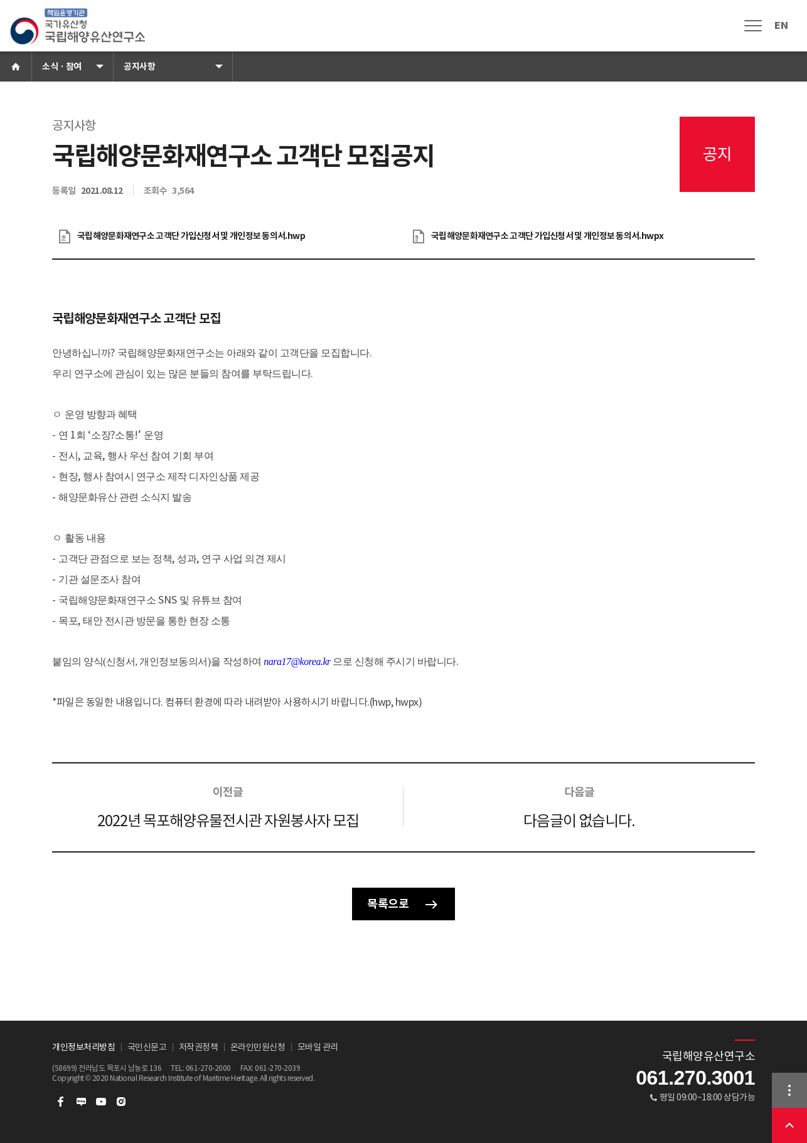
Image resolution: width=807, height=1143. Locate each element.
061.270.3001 (695, 1077)
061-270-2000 (208, 1068)
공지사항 (139, 66)
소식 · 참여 (62, 66)
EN (781, 25)
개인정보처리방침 (83, 1047)
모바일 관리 (317, 1047)
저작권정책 (198, 1047)
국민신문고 (147, 1047)
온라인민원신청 (258, 1047)
